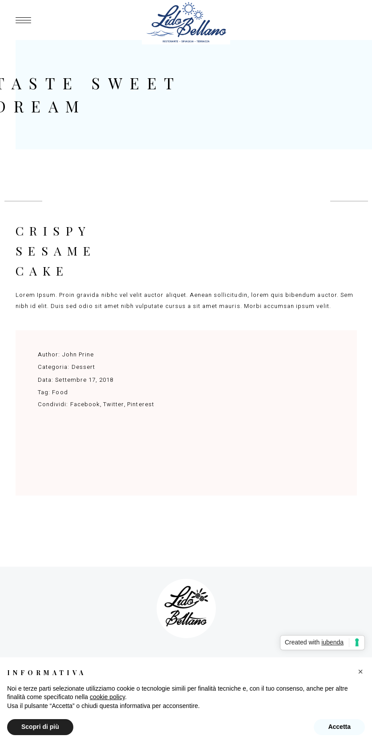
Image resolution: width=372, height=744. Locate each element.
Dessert (83, 367)
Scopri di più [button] (40, 726)
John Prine (78, 354)
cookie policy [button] (107, 696)
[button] (360, 671)
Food (60, 392)
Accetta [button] (339, 726)
